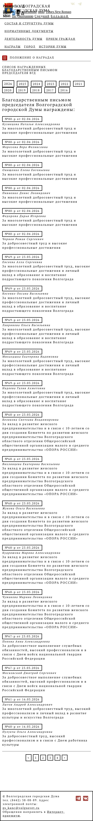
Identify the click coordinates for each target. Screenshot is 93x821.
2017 (50, 90)
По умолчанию (26, 12)
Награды (13, 46)
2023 (50, 84)
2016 (64, 90)
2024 (36, 84)
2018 (36, 90)
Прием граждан (60, 39)
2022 (65, 84)
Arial (41, 12)
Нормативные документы (29, 31)
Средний (42, 16)
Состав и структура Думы (29, 23)
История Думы (52, 46)
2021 (79, 84)
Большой (60, 16)
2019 (22, 90)
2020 (8, 90)
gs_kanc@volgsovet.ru (21, 808)
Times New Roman (58, 12)
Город (29, 46)
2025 (22, 84)
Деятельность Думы (23, 39)
